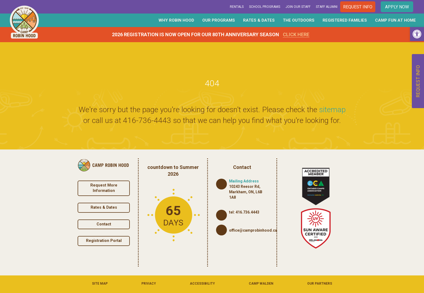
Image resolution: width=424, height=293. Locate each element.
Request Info (357, 6)
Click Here (296, 34)
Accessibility (202, 283)
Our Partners (319, 283)
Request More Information (103, 188)
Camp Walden (261, 283)
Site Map (100, 283)
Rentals (237, 7)
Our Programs (218, 20)
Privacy (148, 283)
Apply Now (397, 6)
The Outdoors (298, 20)
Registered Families (345, 20)
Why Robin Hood (176, 20)
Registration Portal (104, 240)
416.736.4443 (247, 212)
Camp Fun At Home (395, 20)
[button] (417, 34)
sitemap (332, 109)
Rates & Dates (259, 20)
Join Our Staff (298, 7)
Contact (104, 224)
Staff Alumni (326, 7)
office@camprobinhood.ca (253, 230)
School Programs (264, 7)
